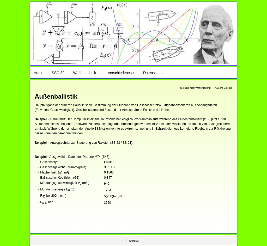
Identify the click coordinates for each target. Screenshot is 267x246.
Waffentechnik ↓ (86, 73)
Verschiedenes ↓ (121, 73)
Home (38, 73)
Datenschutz (153, 73)
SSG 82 (58, 73)
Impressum (133, 240)
